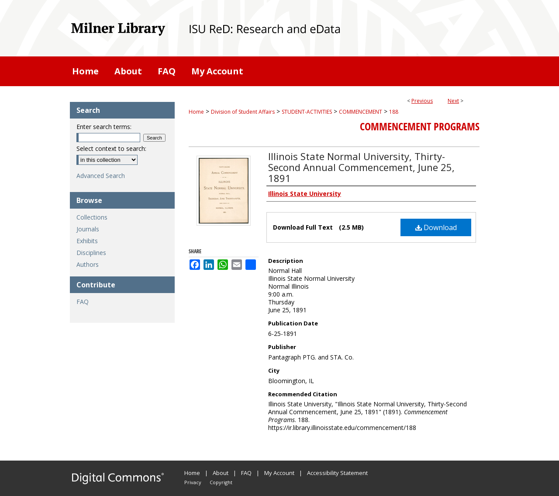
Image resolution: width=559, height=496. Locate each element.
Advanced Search (100, 175)
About (220, 473)
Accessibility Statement (337, 473)
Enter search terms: (103, 126)
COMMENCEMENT (360, 111)
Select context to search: (111, 148)
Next (453, 101)
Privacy (192, 482)
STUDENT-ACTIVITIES (307, 111)
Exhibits (87, 241)
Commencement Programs (420, 126)
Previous (422, 101)
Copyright (221, 482)
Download (436, 227)
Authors (87, 264)
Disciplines (91, 252)
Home (196, 111)
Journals (87, 229)
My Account (279, 473)
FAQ (82, 301)
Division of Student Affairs (243, 111)
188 (393, 111)
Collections (91, 217)
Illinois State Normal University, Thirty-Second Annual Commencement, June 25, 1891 (361, 167)
